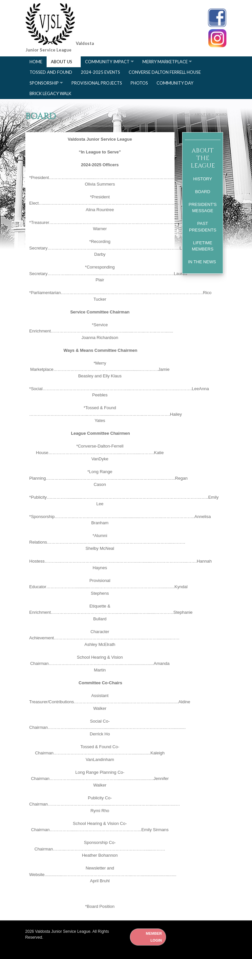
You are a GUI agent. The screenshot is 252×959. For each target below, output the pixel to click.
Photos (139, 83)
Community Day (175, 83)
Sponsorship (44, 83)
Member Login (154, 936)
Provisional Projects (97, 83)
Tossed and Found (51, 72)
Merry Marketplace (165, 61)
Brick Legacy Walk (50, 93)
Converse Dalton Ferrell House (165, 72)
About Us (61, 61)
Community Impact (107, 61)
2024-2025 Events (100, 72)
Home (36, 61)
